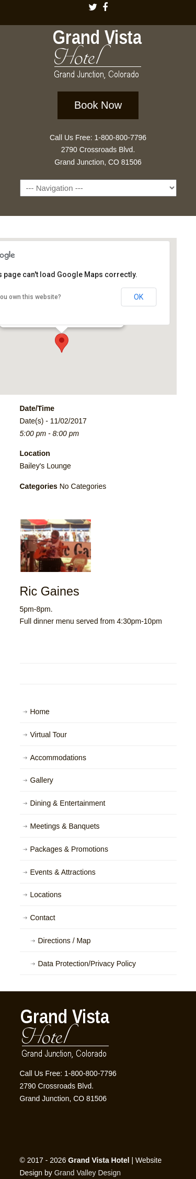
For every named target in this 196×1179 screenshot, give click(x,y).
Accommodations (58, 757)
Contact (42, 917)
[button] (61, 343)
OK (138, 297)
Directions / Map (64, 940)
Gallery (41, 780)
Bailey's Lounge (45, 466)
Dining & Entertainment (68, 803)
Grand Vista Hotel (98, 56)
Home (40, 711)
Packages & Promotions (69, 849)
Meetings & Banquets (65, 826)
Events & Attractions (63, 872)
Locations (46, 894)
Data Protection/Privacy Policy (87, 963)
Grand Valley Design (87, 1173)
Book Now (98, 105)
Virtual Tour (48, 734)
